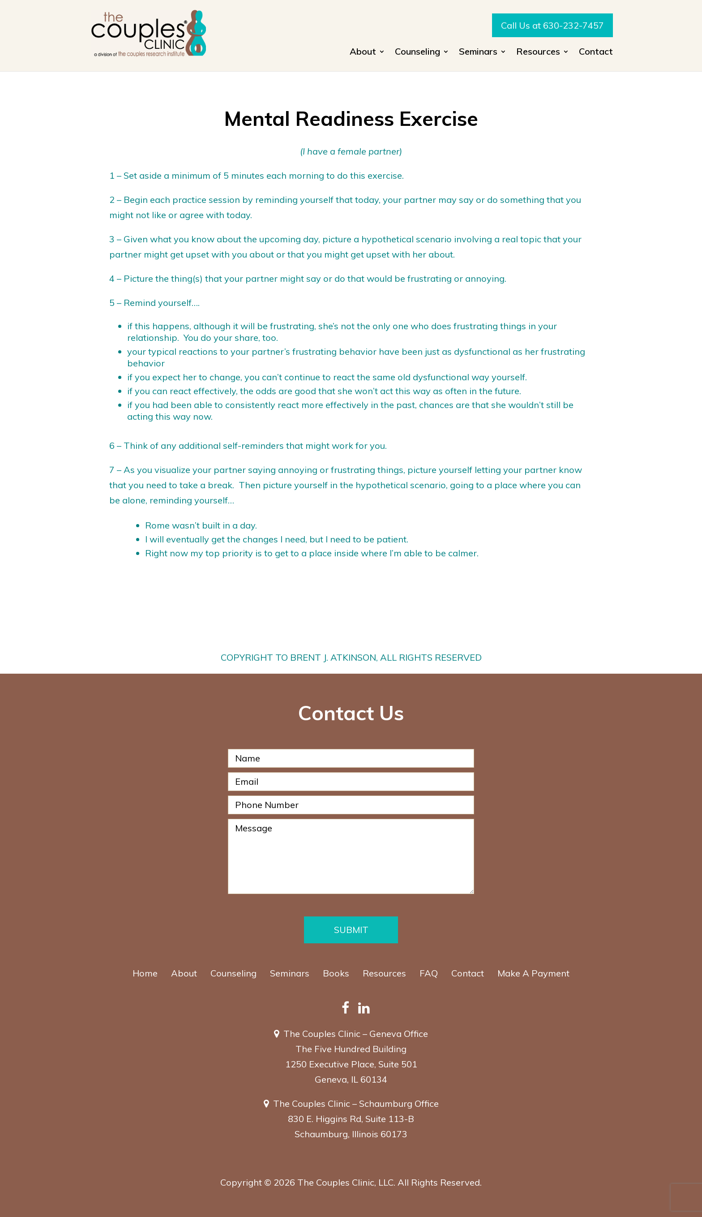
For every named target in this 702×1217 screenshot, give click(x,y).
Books (336, 973)
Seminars (478, 52)
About (363, 52)
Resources (538, 52)
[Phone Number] (351, 805)
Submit (351, 929)
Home (145, 973)
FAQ (428, 973)
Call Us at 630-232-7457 (552, 25)
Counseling (417, 52)
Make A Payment (533, 973)
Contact (596, 52)
